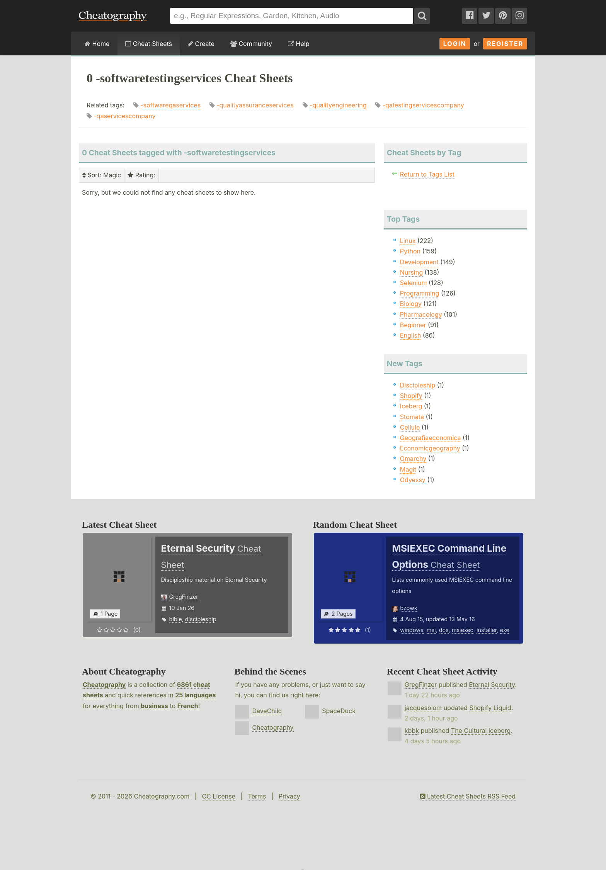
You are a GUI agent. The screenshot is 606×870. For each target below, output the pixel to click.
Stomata (412, 417)
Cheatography (104, 684)
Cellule (410, 427)
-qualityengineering (338, 105)
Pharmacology (421, 314)
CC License (218, 796)
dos (444, 630)
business (154, 706)
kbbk (412, 730)
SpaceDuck (339, 711)
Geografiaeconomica (430, 438)
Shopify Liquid (490, 708)
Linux (408, 241)
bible (175, 619)
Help (298, 44)
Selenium (413, 283)
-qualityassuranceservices (255, 105)
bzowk (408, 608)
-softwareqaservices (170, 105)
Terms (257, 796)
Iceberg (411, 406)
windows (411, 630)
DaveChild (267, 711)
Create (201, 44)
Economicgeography (430, 448)
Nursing (411, 272)
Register (505, 44)
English (410, 335)
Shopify (411, 395)
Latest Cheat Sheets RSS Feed (468, 796)
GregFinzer (183, 596)
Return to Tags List (427, 174)
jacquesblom (423, 708)
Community (251, 44)
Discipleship (417, 385)
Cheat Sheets (148, 44)
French (187, 706)
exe (504, 630)
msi (431, 630)
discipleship (200, 619)
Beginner (413, 325)
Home (97, 44)
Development (419, 262)
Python (410, 251)
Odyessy (413, 480)
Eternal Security (492, 684)
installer (487, 630)
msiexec (462, 630)
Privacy (289, 796)
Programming (419, 293)
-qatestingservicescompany (423, 105)
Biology (411, 304)
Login (454, 44)
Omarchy (413, 458)
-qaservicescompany (125, 116)
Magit (408, 469)
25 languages (195, 695)
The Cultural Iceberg (481, 730)
